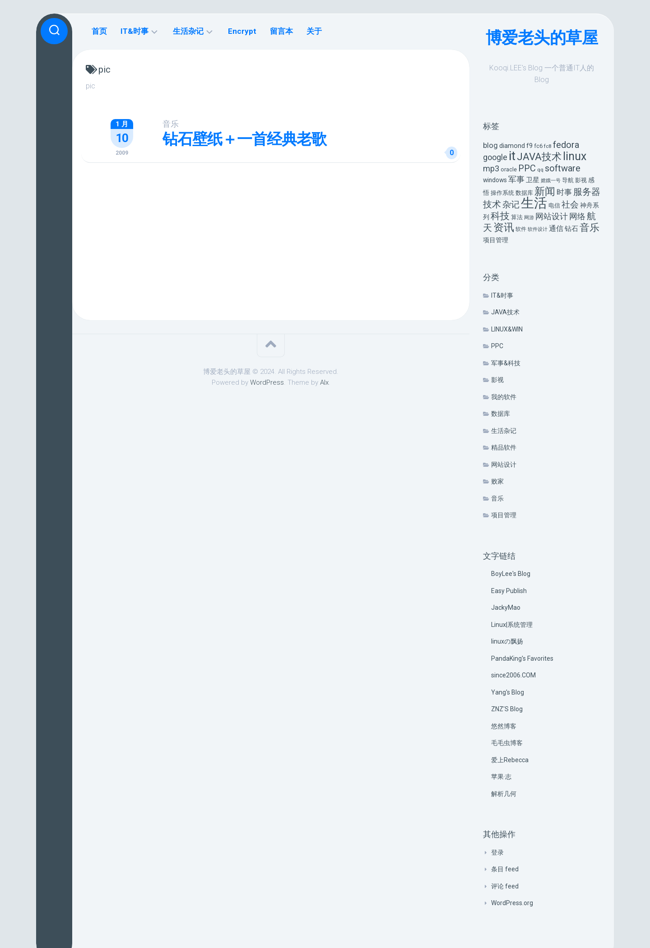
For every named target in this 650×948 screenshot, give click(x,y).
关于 (314, 31)
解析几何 (503, 793)
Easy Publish (509, 590)
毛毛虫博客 (507, 742)
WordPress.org (512, 903)
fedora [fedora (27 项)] (566, 144)
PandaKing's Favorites (522, 658)
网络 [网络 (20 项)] (577, 216)
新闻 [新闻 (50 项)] (544, 191)
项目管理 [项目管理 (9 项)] (495, 240)
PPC (497, 346)
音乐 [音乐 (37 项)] (589, 227)
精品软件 (503, 447)
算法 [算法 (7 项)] (517, 217)
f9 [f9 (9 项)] (529, 146)
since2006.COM (513, 675)
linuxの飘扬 (507, 641)
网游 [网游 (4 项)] (529, 218)
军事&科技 (505, 363)
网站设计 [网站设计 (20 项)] (551, 216)
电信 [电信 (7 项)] (554, 205)
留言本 (281, 31)
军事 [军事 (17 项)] (516, 179)
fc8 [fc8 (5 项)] (548, 146)
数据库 (500, 413)
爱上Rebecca (510, 760)
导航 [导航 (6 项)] (568, 180)
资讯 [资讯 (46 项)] (503, 227)
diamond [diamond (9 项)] (512, 146)
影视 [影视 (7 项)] (581, 180)
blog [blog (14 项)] (490, 145)
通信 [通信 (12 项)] (556, 228)
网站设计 (503, 464)
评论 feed (505, 886)
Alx (324, 382)
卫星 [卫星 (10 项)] (532, 180)
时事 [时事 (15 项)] (564, 192)
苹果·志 (501, 776)
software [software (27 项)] (562, 168)
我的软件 (503, 396)
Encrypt (242, 31)
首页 (99, 31)
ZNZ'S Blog (507, 709)
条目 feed (505, 869)
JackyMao (505, 607)
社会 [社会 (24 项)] (570, 204)
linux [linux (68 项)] (574, 156)
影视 (497, 379)
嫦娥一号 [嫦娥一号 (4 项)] (551, 181)
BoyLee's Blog (510, 573)
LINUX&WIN (507, 329)
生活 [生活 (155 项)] (534, 203)
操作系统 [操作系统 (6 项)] (502, 192)
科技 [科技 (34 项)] (500, 215)
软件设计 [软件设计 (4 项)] (538, 229)
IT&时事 (502, 295)
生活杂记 (503, 430)
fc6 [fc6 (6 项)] (538, 146)
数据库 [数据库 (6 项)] (524, 192)
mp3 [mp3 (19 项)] (491, 168)
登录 (497, 852)
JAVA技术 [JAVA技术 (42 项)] (539, 156)
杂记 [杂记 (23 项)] (511, 204)
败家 (497, 481)
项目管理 (503, 515)
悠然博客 (503, 726)
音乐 (497, 498)
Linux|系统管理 (512, 624)
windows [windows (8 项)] (495, 180)
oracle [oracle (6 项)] (509, 169)
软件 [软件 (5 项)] (520, 229)
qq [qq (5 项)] (540, 169)
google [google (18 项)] (495, 157)
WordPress (267, 382)
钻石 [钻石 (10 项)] (571, 229)
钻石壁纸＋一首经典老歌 (244, 139)
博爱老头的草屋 (542, 37)
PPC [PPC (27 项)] (527, 168)
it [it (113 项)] (512, 155)
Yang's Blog (507, 692)
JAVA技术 (505, 312)
